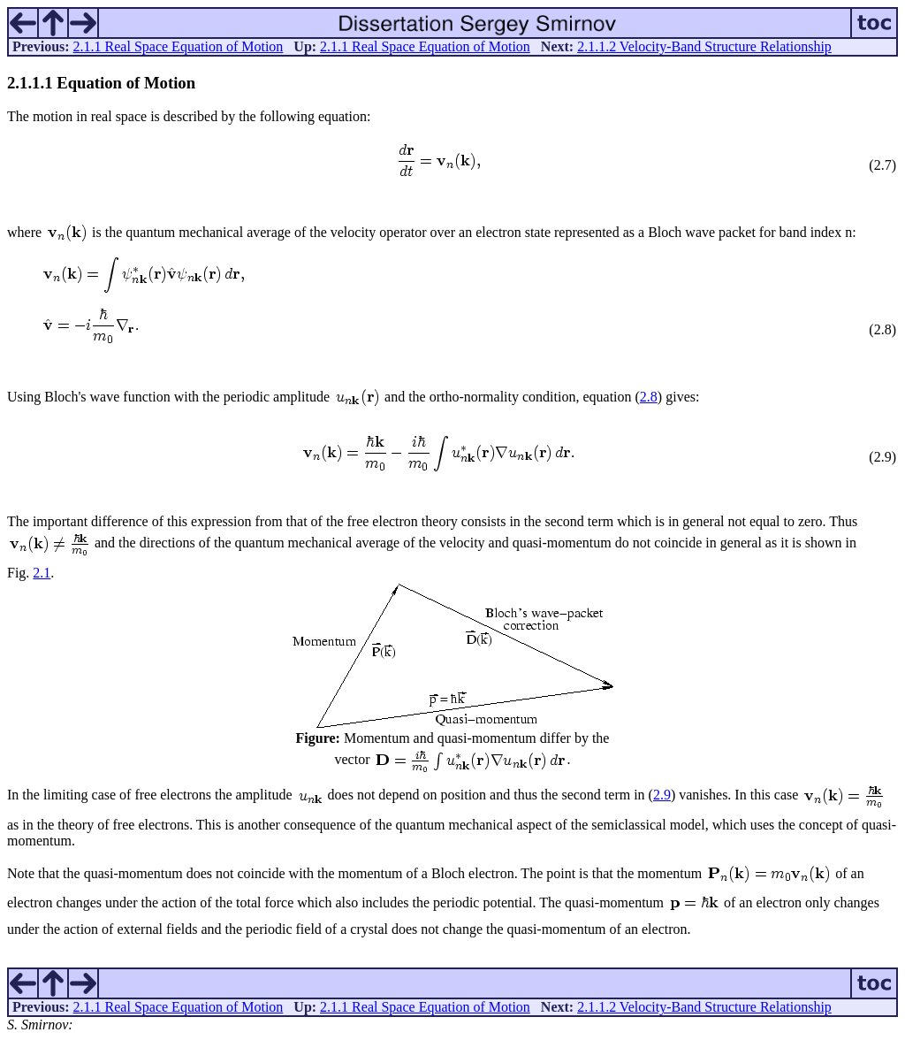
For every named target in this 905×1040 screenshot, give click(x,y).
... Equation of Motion (101, 82)
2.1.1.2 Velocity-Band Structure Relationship (704, 46)
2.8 (649, 396)
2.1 (41, 572)
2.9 (662, 794)
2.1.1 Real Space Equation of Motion (178, 46)
